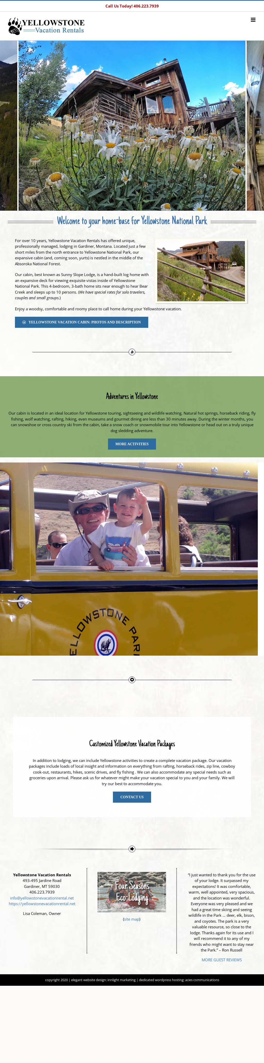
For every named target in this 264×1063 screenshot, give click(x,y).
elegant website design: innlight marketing (103, 980)
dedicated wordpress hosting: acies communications (179, 980)
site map (131, 919)
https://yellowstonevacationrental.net (42, 903)
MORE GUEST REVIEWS (222, 959)
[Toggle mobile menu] (253, 19)
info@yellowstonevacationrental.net (42, 898)
